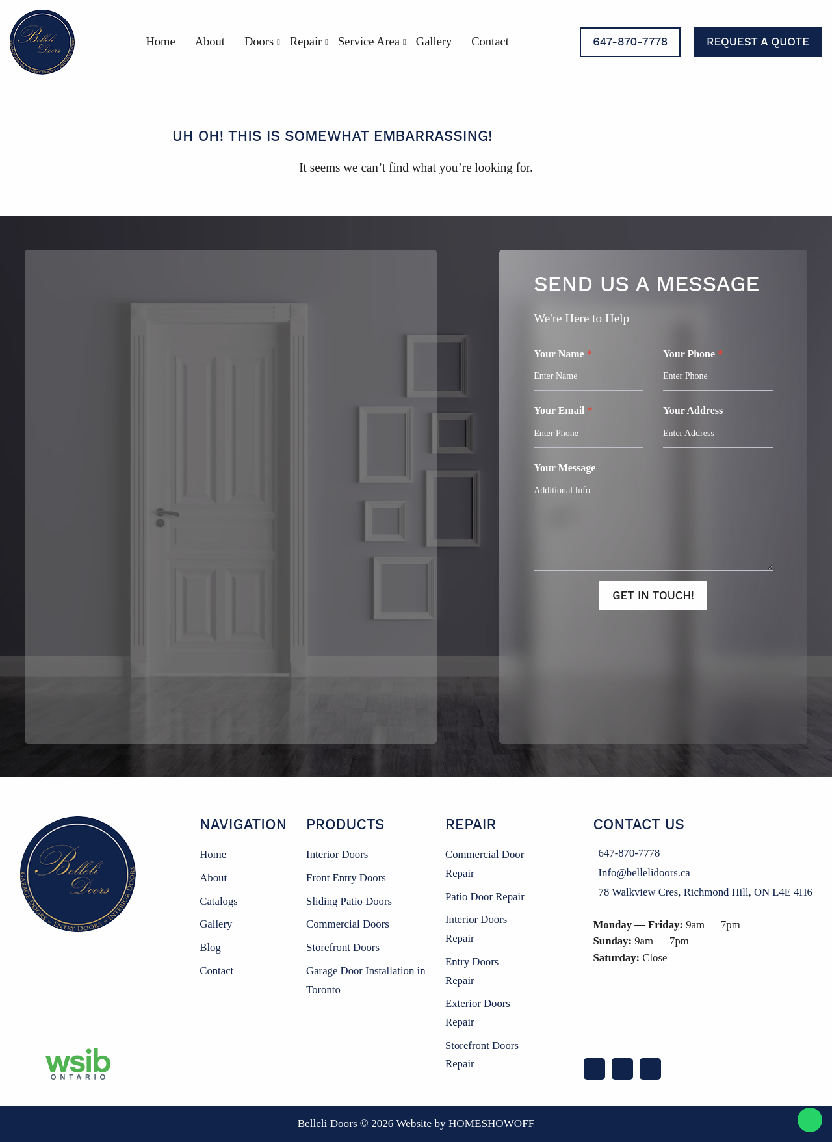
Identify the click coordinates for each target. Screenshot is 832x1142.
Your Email (589, 426)
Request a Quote (758, 41)
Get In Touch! (653, 595)
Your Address (718, 426)
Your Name (589, 370)
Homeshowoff (491, 1123)
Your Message (653, 516)
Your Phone (718, 370)
